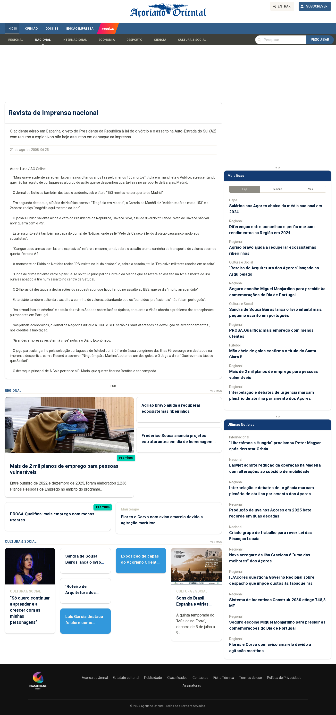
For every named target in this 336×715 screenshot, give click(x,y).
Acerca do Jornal (95, 678)
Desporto (134, 39)
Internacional (74, 39)
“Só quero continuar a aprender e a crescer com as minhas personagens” (30, 610)
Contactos (200, 678)
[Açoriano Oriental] (38, 690)
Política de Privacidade (284, 678)
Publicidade (153, 678)
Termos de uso (250, 678)
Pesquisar (320, 39)
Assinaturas (192, 685)
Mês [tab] (310, 189)
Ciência (160, 39)
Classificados (177, 678)
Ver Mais (216, 391)
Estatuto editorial (126, 678)
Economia (107, 39)
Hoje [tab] (244, 189)
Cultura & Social (192, 39)
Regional (15, 39)
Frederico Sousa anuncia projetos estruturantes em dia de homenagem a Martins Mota (179, 441)
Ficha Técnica (223, 678)
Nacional (43, 39)
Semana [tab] (277, 189)
